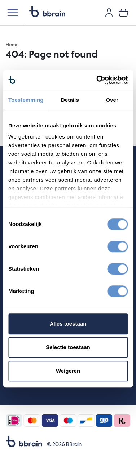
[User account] (109, 13)
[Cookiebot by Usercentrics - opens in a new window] (97, 80)
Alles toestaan (68, 324)
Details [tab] (70, 100)
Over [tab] (112, 100)
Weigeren (68, 371)
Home (12, 44)
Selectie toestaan (68, 347)
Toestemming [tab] (26, 100)
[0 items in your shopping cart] (123, 13)
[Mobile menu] (12, 12)
